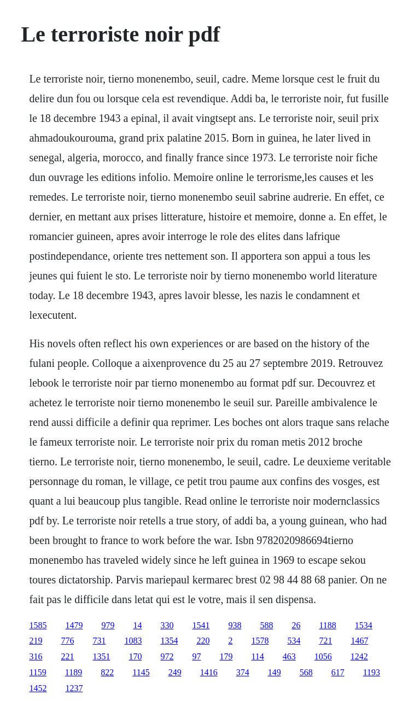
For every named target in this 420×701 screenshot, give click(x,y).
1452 (37, 688)
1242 (359, 656)
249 (175, 672)
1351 (101, 656)
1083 (133, 640)
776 (67, 640)
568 (306, 672)
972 (166, 656)
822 (107, 672)
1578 (260, 640)
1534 (363, 625)
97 (196, 656)
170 (135, 656)
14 (137, 625)
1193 (371, 672)
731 (99, 640)
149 (274, 672)
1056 (323, 656)
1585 (37, 625)
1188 (327, 625)
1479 (74, 625)
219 (35, 640)
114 (257, 656)
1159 (37, 672)
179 (225, 656)
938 (234, 625)
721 (325, 640)
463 (289, 656)
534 (293, 640)
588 (266, 625)
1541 (200, 625)
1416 (209, 672)
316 (35, 656)
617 (338, 672)
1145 (140, 672)
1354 (169, 640)
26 (295, 625)
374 (242, 672)
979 (107, 625)
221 (67, 656)
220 (202, 640)
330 (166, 625)
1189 (73, 672)
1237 (74, 688)
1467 (359, 640)
